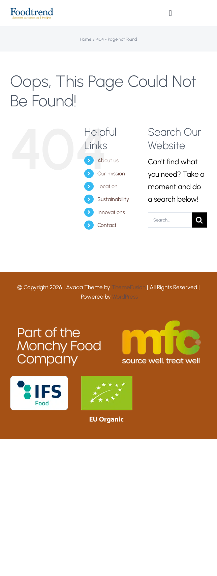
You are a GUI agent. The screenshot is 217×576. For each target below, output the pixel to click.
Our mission (111, 173)
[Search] (199, 220)
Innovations (111, 212)
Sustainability (113, 199)
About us (108, 160)
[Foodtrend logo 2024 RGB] (32, 10)
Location (107, 186)
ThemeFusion (129, 287)
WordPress (125, 296)
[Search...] (170, 220)
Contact (107, 225)
